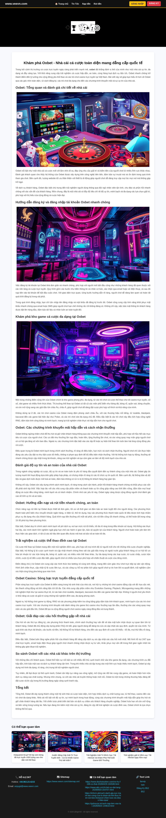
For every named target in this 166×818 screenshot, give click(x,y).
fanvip (143, 781)
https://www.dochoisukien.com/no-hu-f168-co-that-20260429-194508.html (102, 783)
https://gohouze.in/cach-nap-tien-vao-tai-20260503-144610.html (103, 804)
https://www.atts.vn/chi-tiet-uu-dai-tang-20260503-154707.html (103, 788)
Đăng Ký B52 (143, 788)
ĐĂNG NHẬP (137, 4)
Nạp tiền (86, 4)
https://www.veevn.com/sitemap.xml (63, 781)
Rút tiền (97, 4)
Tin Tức (75, 4)
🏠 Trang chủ (61, 4)
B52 (143, 791)
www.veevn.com (16, 3)
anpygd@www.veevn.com (26, 786)
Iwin (143, 785)
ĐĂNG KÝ (154, 3)
